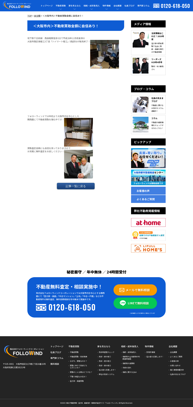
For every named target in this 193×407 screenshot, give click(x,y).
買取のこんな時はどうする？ (81, 372)
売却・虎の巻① (105, 356)
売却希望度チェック (106, 352)
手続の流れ (127, 368)
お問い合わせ (175, 365)
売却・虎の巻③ (105, 365)
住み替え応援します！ (107, 370)
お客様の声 (143, 191)
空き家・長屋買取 (77, 381)
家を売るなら (75, 5)
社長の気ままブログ (178, 374)
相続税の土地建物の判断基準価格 (131, 357)
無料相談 (54, 363)
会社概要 (117, 5)
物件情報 (107, 5)
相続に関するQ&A (130, 372)
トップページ (47, 5)
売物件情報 (150, 352)
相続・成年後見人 (92, 5)
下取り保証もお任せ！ (78, 376)
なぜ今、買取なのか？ (78, 361)
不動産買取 (61, 5)
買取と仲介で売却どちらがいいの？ (78, 366)
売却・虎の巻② (105, 361)
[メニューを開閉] (60, 9)
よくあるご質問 (146, 199)
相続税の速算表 (129, 363)
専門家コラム (143, 5)
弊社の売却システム (106, 374)
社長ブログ (129, 5)
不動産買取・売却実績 (78, 356)
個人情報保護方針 (177, 370)
